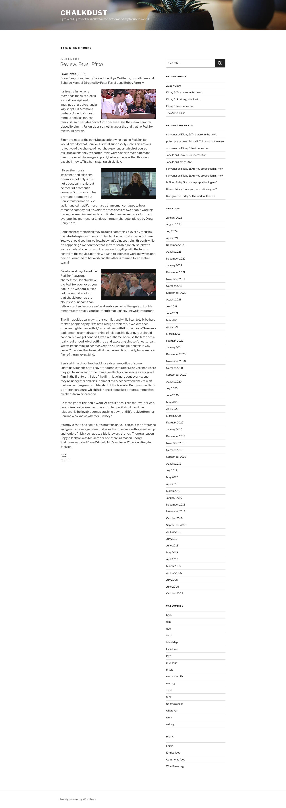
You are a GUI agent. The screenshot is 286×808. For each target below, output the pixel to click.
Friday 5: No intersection (180, 106)
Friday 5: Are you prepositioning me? (202, 168)
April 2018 (172, 559)
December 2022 (175, 258)
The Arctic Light (175, 112)
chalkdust (84, 13)
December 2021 (175, 272)
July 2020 (172, 388)
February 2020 (174, 422)
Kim (168, 189)
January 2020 (174, 429)
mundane (171, 662)
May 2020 (172, 402)
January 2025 (174, 217)
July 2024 (171, 231)
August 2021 (173, 299)
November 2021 (175, 279)
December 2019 (175, 436)
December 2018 (175, 504)
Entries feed (173, 752)
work (169, 717)
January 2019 (174, 497)
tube (168, 696)
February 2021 (174, 340)
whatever (171, 710)
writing (170, 724)
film (168, 621)
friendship (172, 642)
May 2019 (172, 477)
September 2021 (176, 292)
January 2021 (174, 347)
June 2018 (172, 545)
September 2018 (176, 525)
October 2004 (174, 593)
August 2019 (173, 463)
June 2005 (172, 586)
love (168, 655)
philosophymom (175, 141)
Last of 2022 (185, 161)
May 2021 (172, 319)
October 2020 (174, 367)
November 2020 (176, 361)
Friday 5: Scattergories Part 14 (183, 99)
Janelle (170, 161)
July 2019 (171, 470)
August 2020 (174, 381)
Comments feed (175, 759)
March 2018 (173, 565)
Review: (81, 64)
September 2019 (176, 456)
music (169, 669)
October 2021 (174, 285)
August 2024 (173, 224)
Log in (169, 745)
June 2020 (172, 395)
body (169, 614)
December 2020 (176, 354)
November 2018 (175, 511)
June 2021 (172, 313)
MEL (169, 182)
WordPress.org (175, 766)
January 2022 (174, 265)
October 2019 (174, 449)
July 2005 (172, 579)
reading (170, 683)
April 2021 (172, 326)
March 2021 (173, 333)
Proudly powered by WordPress (77, 799)
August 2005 (174, 572)
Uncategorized (174, 703)
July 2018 (171, 538)
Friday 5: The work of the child (198, 196)
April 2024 (172, 238)
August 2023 (173, 251)
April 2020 (172, 408)
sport (169, 690)
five (168, 628)
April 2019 (172, 484)
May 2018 (172, 552)
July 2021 (171, 306)
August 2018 (173, 531)
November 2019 (175, 442)
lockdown (171, 649)
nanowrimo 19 (174, 676)
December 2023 (175, 244)
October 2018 (174, 518)
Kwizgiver (171, 196)
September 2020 (176, 374)
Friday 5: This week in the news (184, 92)
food (168, 635)
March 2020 (173, 415)
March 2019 (173, 490)
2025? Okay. (173, 85)
